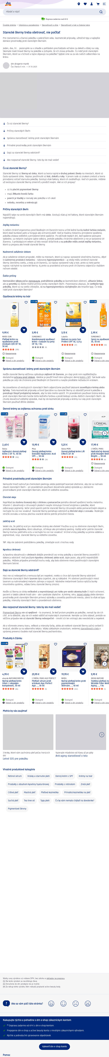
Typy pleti (44, 801)
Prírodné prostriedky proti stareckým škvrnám (29, 145)
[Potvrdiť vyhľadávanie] (101, 12)
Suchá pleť (13, 801)
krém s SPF (85, 377)
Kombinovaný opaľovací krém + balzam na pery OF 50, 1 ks (43, 341)
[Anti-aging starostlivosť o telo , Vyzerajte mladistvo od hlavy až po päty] (81, 739)
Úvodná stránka (9, 25)
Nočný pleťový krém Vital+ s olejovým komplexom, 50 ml (11, 683)
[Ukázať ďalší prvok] (104, 433)
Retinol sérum (15, 776)
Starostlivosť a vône (50, 25)
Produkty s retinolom (65, 784)
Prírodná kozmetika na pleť (77, 792)
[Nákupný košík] (98, 4)
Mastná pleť (29, 792)
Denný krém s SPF (64, 776)
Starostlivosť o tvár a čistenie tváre (75, 25)
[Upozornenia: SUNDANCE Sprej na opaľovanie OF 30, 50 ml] (98, 353)
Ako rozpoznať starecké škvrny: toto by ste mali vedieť (33, 160)
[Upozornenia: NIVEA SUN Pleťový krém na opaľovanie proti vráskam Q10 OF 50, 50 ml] (9, 353)
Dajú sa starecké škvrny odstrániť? (23, 153)
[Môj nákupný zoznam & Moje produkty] (85, 4)
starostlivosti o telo (90, 629)
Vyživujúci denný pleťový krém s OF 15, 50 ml (14, 452)
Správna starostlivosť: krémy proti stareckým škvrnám (33, 138)
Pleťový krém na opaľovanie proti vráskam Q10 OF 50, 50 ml (11, 343)
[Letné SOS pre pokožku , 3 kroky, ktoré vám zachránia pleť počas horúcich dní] (28, 739)
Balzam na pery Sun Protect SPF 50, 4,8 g (71, 340)
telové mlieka (83, 595)
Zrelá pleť (85, 784)
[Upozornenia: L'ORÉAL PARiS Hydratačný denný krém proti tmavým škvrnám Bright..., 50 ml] (98, 463)
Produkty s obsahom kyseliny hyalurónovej (28, 784)
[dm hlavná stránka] (8, 3)
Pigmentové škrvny (17, 809)
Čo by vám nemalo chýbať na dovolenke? (74, 801)
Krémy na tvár (85, 776)
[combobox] (54, 12)
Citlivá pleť (13, 792)
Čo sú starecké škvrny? (18, 124)
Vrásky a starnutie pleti (38, 776)
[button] (104, 4)
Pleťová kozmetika (49, 792)
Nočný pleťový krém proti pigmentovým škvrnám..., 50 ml (73, 683)
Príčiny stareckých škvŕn (18, 131)
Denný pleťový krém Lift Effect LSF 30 (73, 452)
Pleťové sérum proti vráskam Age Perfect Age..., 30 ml (42, 683)
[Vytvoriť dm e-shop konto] (54, 1046)
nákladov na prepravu (55, 978)
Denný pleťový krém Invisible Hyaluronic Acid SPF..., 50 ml (44, 453)
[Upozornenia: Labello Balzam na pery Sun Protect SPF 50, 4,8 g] (68, 353)
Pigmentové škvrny (12, 613)
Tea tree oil (29, 801)
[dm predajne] (79, 4)
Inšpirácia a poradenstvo (29, 25)
